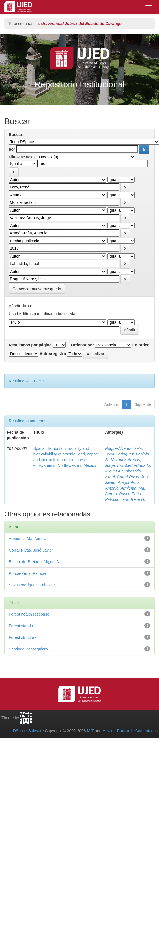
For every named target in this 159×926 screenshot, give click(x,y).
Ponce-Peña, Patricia (27, 573)
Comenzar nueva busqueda (36, 289)
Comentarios (146, 730)
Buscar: (16, 134)
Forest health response (29, 614)
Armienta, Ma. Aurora (27, 538)
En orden (141, 345)
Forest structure (22, 637)
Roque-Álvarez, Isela (123, 448)
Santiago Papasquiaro (28, 649)
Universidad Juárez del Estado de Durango (81, 23)
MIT (90, 730)
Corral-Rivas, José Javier (31, 550)
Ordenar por (82, 345)
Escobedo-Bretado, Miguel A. (34, 562)
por (12, 149)
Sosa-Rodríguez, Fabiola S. (33, 585)
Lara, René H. (133, 499)
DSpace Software (28, 730)
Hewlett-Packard (117, 730)
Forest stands (21, 626)
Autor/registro (53, 353)
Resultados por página (30, 345)
